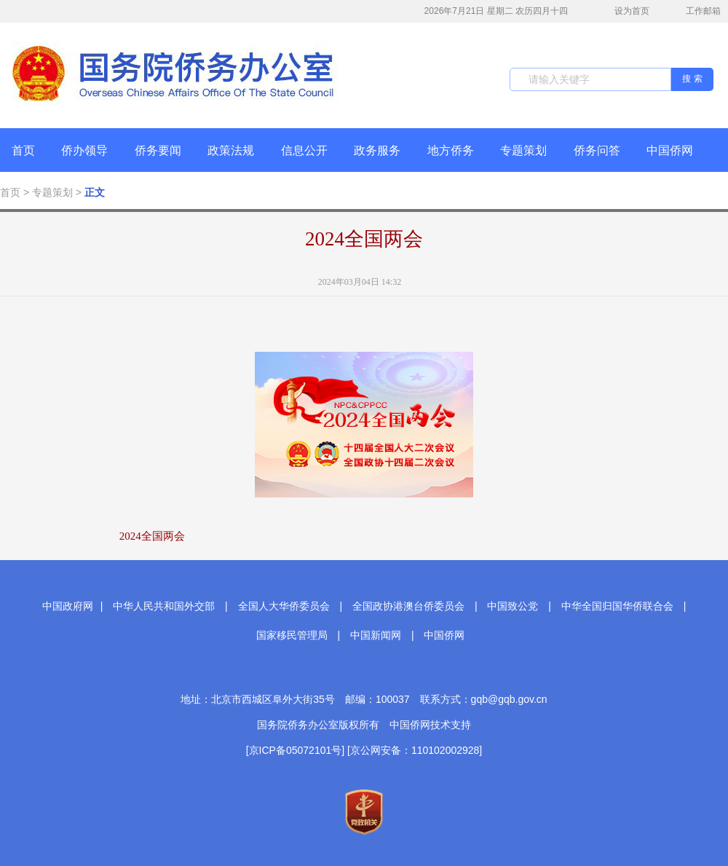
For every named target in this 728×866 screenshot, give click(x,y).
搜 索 (692, 79)
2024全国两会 (364, 239)
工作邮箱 (695, 12)
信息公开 (304, 150)
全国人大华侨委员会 (284, 606)
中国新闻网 (375, 635)
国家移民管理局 (292, 635)
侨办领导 (84, 150)
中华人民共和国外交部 (164, 606)
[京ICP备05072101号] (295, 750)
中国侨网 (669, 150)
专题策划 (523, 150)
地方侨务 (450, 150)
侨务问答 (597, 150)
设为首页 (623, 11)
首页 (23, 150)
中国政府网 (67, 606)
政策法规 (230, 150)
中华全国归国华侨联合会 (617, 606)
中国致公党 (512, 606)
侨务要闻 (158, 150)
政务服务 (377, 150)
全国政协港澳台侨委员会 (408, 606)
